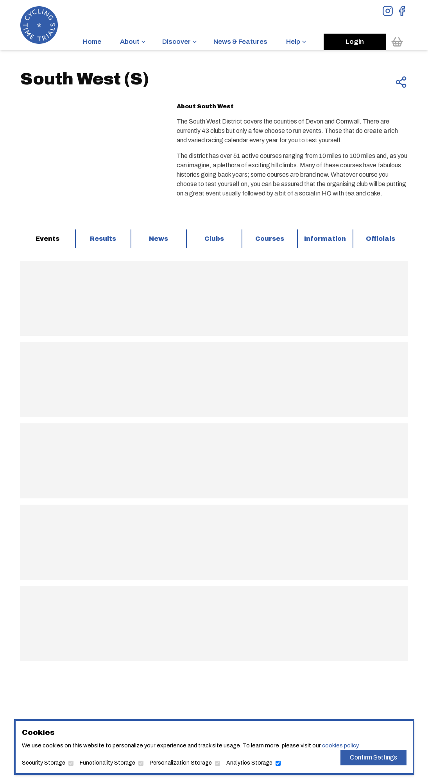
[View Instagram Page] (387, 11)
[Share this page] (401, 82)
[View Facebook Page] (402, 11)
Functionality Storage (107, 763)
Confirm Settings (373, 757)
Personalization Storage (181, 763)
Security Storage (43, 763)
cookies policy (340, 745)
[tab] (47, 238)
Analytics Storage (249, 763)
